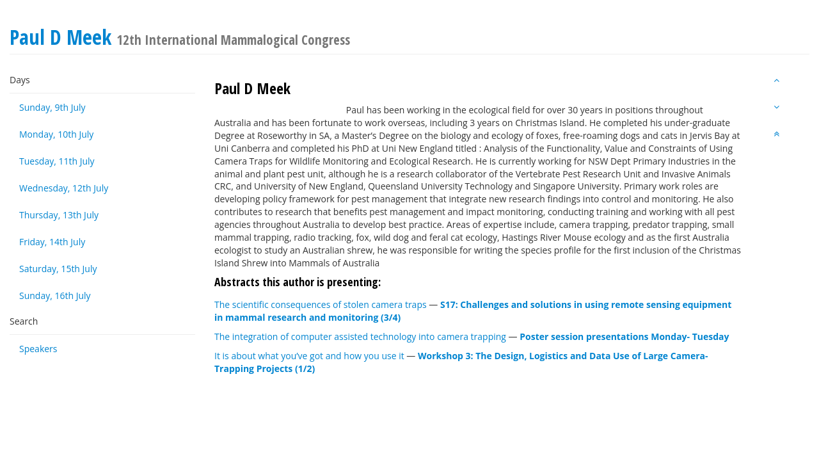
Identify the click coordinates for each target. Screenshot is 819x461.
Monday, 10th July (56, 134)
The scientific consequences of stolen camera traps (320, 304)
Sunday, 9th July (52, 107)
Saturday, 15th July (58, 269)
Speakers (38, 349)
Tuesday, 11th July (57, 161)
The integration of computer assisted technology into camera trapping (360, 336)
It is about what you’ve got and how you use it (309, 356)
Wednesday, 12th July (63, 188)
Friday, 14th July (52, 242)
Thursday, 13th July (59, 215)
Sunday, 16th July (55, 295)
